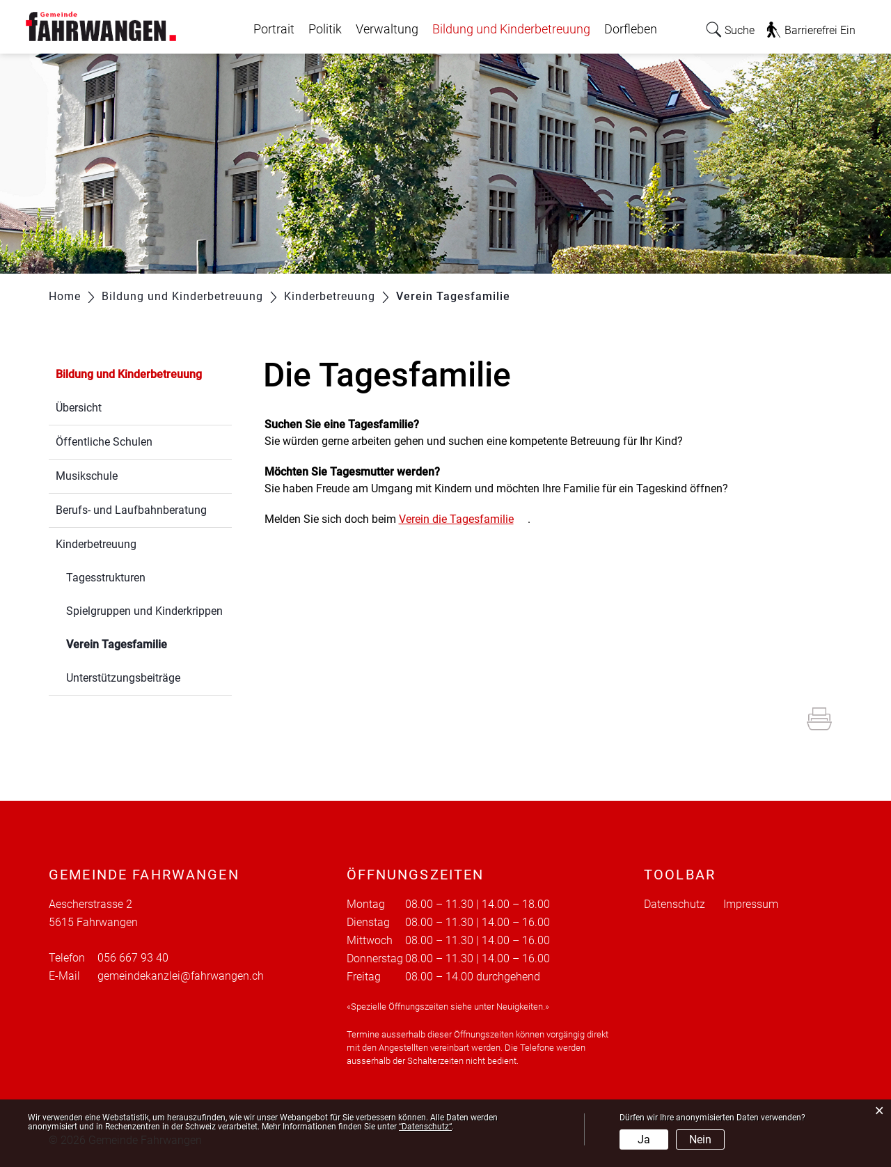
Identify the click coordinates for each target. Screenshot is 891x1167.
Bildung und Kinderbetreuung (511, 29)
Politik (325, 29)
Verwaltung (387, 29)
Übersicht (79, 407)
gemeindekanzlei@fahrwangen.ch (180, 975)
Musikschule (87, 476)
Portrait (273, 29)
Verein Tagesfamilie (149, 643)
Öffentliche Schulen (104, 441)
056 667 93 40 (132, 957)
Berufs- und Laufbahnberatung (131, 510)
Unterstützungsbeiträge (123, 677)
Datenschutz (674, 904)
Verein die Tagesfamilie (463, 519)
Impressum (750, 904)
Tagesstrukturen (105, 577)
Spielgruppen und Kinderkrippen (144, 611)
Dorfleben (630, 29)
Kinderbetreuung (96, 544)
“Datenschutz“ (425, 1126)
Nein (700, 1139)
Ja (644, 1139)
